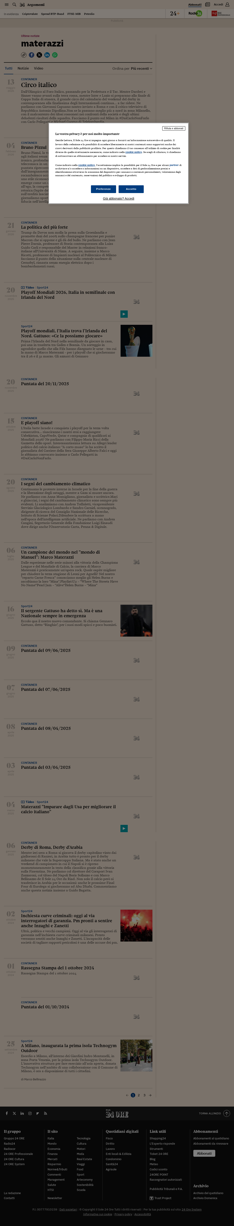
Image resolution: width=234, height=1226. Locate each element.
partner (174, 165)
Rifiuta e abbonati (173, 128)
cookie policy (133, 152)
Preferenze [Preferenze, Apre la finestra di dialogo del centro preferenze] (103, 189)
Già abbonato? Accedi (118, 198)
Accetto (131, 189)
